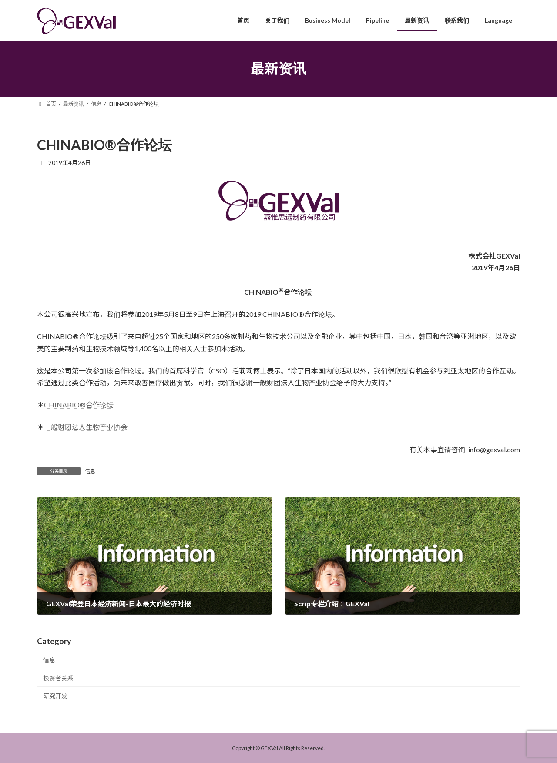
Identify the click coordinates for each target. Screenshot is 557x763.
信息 (90, 471)
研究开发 (55, 695)
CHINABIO (79, 404)
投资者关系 (58, 677)
